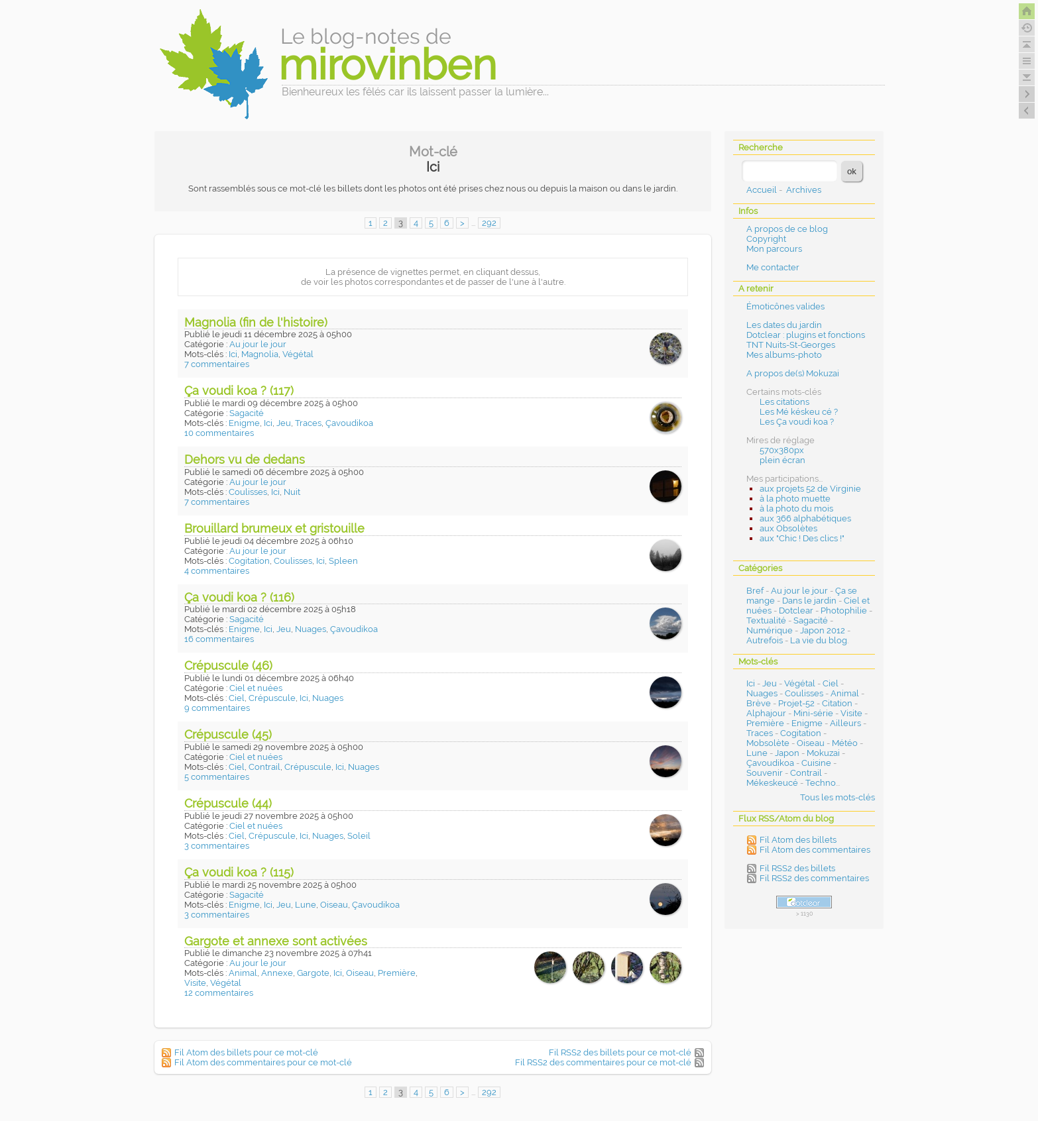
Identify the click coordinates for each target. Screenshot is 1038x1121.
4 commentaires (216, 571)
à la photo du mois (796, 508)
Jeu (283, 423)
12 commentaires (218, 993)
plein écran (782, 460)
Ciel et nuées (255, 688)
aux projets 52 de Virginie (810, 489)
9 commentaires (217, 708)
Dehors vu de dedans (244, 459)
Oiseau (334, 905)
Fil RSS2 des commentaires (814, 878)
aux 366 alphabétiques (805, 518)
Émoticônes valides (785, 306)
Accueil (761, 190)
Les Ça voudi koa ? (797, 422)
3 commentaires (216, 846)
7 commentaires (216, 364)
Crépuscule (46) (228, 665)
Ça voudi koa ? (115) (239, 872)
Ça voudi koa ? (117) (239, 391)
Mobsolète (767, 743)
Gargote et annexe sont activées (275, 941)
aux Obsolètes (788, 528)
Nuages (310, 629)
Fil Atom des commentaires (815, 850)
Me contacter (772, 267)
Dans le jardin (809, 601)
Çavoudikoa (349, 423)
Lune (305, 905)
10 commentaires (219, 433)
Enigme (244, 423)
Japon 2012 (822, 630)
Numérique (769, 630)
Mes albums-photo (784, 355)
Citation (837, 703)
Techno (820, 783)
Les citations (784, 402)
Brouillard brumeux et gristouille (274, 528)
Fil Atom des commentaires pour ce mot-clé (263, 1062)
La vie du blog (818, 640)
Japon (787, 753)
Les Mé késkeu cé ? (799, 412)
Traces (308, 423)
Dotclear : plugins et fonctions (805, 335)
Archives (803, 190)
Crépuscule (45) (228, 734)
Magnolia (259, 354)
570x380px (782, 450)
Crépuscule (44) (228, 803)
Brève (758, 703)
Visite (195, 983)
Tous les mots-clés (837, 797)
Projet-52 (796, 703)
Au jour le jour (257, 344)
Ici (233, 354)
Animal (243, 973)
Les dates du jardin (784, 325)
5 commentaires (216, 777)
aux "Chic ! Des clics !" (802, 538)
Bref (755, 591)
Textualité (766, 620)
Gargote (313, 973)
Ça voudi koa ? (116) (239, 597)
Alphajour (766, 713)
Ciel (237, 698)
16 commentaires (219, 639)
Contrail (264, 767)
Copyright (766, 239)
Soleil (359, 836)
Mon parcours (774, 249)
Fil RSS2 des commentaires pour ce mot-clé (603, 1062)
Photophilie (844, 610)
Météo (845, 743)
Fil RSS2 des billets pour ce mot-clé (620, 1052)
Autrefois (764, 640)
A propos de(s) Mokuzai (792, 373)
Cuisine (816, 763)
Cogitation (249, 561)
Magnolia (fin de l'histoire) (255, 322)
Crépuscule (272, 698)
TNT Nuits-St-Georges (790, 345)
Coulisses (248, 492)
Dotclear (796, 610)
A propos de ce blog (787, 229)
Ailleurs (845, 723)
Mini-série (813, 713)
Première (397, 973)
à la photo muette (795, 499)
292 (489, 223)
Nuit (292, 492)
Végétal (298, 354)
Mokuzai (823, 753)
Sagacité (246, 413)
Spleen (343, 561)
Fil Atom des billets (798, 840)
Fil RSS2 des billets (797, 868)
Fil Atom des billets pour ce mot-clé (246, 1052)
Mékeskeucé (772, 783)
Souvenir (764, 773)
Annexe (277, 973)
